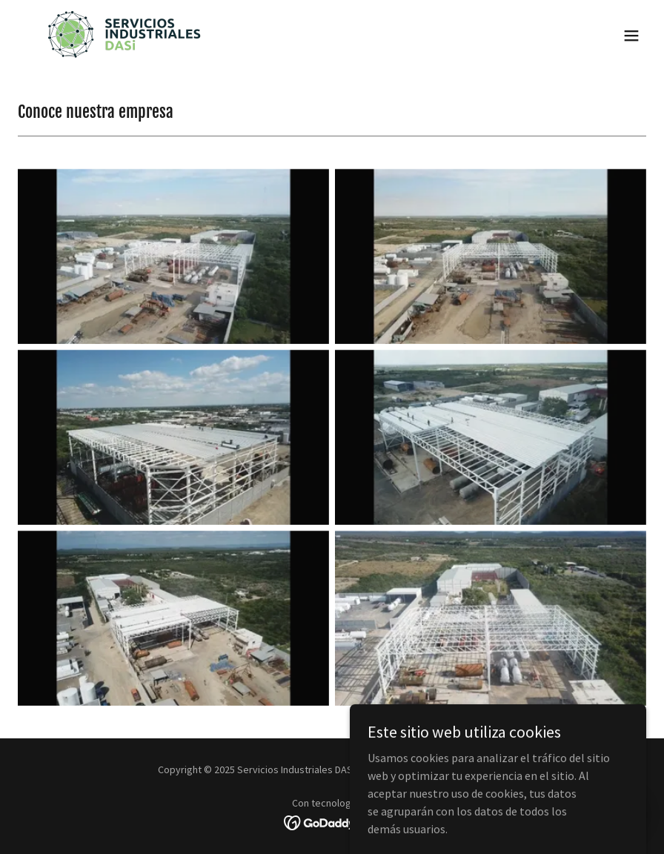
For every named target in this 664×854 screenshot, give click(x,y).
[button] (631, 35)
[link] (123, 35)
